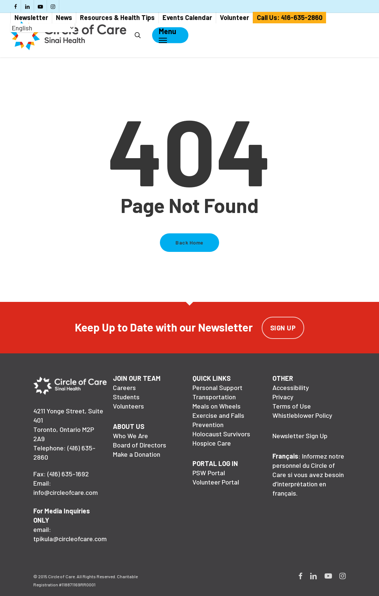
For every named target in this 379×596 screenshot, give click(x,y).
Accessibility (290, 387)
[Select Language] (42, 27)
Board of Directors (139, 445)
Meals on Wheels (216, 406)
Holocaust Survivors (221, 434)
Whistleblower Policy (302, 415)
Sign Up (283, 328)
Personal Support (217, 387)
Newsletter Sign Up (300, 436)
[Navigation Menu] (167, 35)
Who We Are (130, 436)
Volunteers (128, 406)
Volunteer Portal (215, 482)
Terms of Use (291, 406)
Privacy (283, 397)
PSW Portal (208, 473)
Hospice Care (211, 443)
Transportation (214, 397)
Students (126, 397)
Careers (124, 387)
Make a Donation (136, 454)
